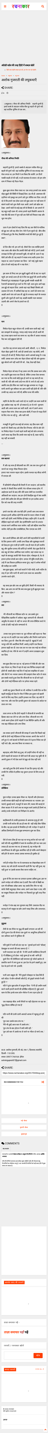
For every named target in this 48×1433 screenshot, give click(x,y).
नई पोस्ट (24, 1121)
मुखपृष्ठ (5, 1420)
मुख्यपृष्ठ (24, 1134)
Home (3, 75)
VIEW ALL (39, 1369)
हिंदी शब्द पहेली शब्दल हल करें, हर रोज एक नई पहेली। (21, 70)
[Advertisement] (24, 36)
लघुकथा (10, 75)
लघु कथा (17, 75)
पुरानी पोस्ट (24, 1127)
